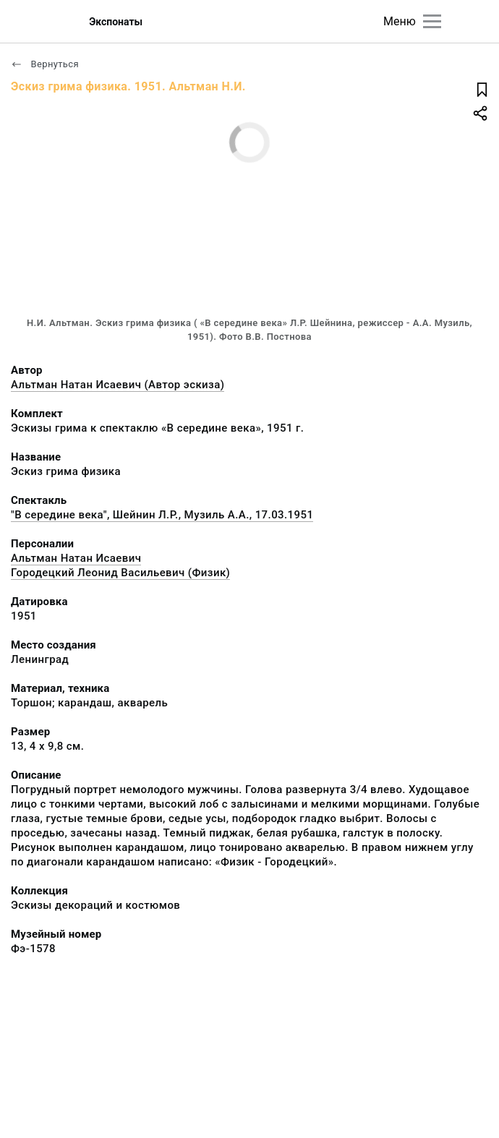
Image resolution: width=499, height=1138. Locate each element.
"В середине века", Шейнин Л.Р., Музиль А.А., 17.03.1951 (162, 514)
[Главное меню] (432, 21)
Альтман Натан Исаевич (76, 558)
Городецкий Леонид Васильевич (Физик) (120, 572)
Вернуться (45, 64)
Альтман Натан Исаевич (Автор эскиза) (117, 384)
